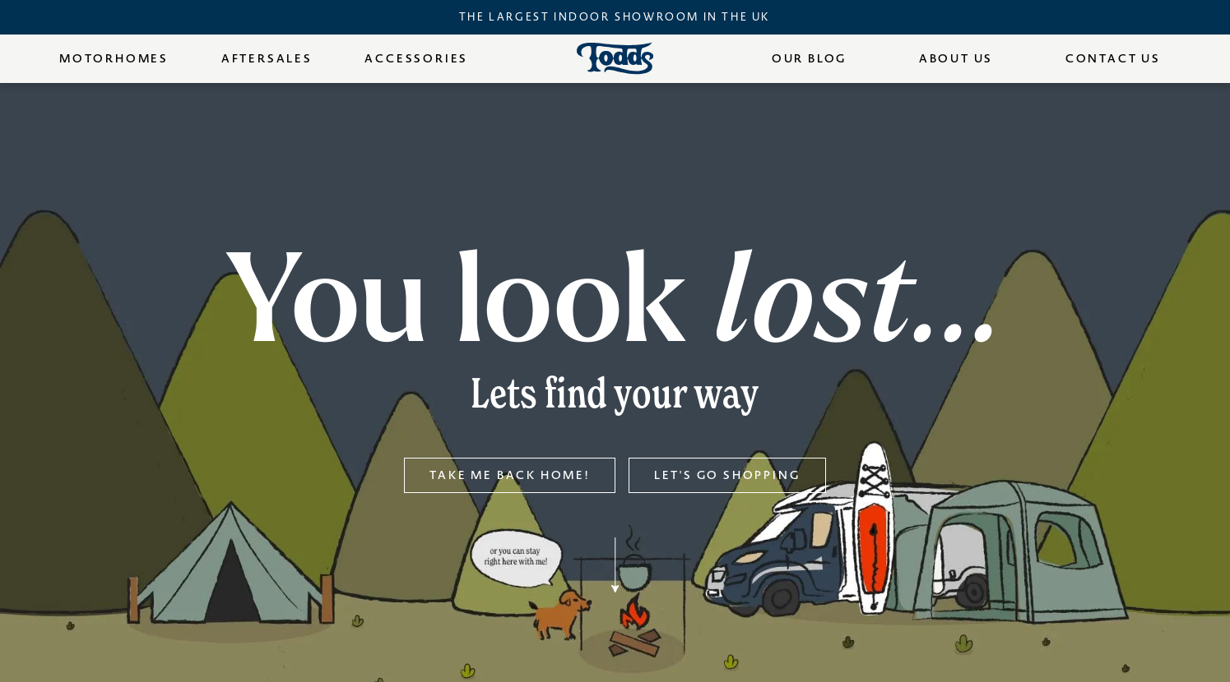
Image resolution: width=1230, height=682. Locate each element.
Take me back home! (509, 475)
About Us (956, 59)
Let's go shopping (727, 475)
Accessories (416, 59)
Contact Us (1113, 59)
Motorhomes (114, 59)
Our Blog (809, 59)
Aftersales (267, 59)
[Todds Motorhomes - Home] (615, 58)
